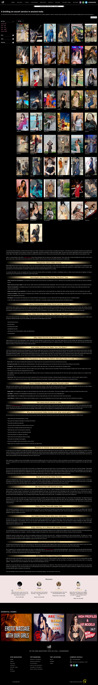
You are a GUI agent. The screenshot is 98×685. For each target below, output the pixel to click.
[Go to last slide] (12, 590)
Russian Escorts (35, 661)
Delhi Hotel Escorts (36, 669)
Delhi (51, 659)
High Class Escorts (36, 665)
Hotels (50, 2)
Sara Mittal (80, 681)
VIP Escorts (33, 663)
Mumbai (52, 661)
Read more (93, 17)
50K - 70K (3, 27)
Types (27, 2)
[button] (33, 6)
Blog (11, 669)
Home (13, 2)
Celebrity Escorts (36, 667)
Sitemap (12, 671)
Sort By (19, 21)
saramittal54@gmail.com (79, 662)
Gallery (19, 2)
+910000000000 (92, 2)
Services (43, 2)
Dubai (51, 663)
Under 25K (3, 23)
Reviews (75, 2)
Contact (12, 665)
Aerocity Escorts (35, 659)
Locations (34, 2)
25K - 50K (3, 25)
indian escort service (17, 405)
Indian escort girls (49, 549)
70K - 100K (3, 29)
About (12, 661)
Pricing (57, 2)
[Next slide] (86, 590)
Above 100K (4, 31)
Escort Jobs (67, 2)
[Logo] (49, 647)
